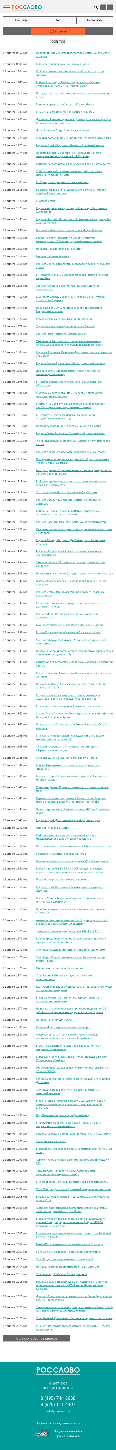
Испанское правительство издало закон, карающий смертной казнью (74, 663)
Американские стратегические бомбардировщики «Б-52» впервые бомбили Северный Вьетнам (72, 921)
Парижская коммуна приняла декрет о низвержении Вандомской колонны (69, 309)
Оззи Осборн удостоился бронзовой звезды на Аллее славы (73, 1189)
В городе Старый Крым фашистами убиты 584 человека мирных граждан (71, 777)
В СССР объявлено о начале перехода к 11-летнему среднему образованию (68, 1047)
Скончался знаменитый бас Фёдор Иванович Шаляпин (70, 625)
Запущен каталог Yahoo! (51, 1141)
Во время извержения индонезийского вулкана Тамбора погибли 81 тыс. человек (71, 191)
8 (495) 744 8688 (58, 1398)
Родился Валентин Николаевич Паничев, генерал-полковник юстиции (73, 674)
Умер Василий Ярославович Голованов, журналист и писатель (74, 1318)
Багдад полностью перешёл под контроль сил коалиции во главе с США (72, 1198)
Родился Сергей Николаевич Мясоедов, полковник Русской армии (73, 265)
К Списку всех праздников (37, 1338)
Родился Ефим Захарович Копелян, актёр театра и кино (70, 433)
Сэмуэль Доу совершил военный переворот (63, 1027)
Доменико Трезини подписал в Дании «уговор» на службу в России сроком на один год (73, 121)
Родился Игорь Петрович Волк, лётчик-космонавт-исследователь (67, 615)
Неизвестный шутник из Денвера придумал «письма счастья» (74, 573)
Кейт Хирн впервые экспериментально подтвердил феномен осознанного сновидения (74, 988)
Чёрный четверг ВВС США (52, 827)
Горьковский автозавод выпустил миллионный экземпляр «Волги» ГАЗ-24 (72, 1069)
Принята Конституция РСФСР (54, 1019)
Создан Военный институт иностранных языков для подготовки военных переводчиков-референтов (68, 696)
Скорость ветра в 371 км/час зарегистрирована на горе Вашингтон (70, 564)
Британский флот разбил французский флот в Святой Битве (73, 164)
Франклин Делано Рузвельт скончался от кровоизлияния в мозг (72, 788)
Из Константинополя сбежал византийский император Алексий (70, 73)
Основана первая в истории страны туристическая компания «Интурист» (74, 531)
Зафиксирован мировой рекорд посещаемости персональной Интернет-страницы (65, 1172)
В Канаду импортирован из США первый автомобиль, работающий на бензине (69, 394)
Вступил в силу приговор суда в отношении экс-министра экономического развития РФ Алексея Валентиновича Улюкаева (72, 1285)
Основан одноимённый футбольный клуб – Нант (66, 757)
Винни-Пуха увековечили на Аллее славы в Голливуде (69, 1244)
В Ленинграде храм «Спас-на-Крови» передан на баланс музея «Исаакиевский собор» (71, 940)
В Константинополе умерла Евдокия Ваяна (62, 64)
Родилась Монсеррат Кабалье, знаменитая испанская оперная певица (69, 553)
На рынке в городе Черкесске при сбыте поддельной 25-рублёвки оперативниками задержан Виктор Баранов (71, 1010)
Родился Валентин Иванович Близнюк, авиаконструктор (71, 522)
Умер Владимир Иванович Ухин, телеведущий (64, 1259)
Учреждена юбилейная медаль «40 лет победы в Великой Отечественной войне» (72, 1058)
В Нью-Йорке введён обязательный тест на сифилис (68, 632)
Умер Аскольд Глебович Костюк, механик (61, 1274)
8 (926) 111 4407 (58, 1404)
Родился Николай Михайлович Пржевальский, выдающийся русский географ (73, 220)
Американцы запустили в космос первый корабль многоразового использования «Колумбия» (67, 1036)
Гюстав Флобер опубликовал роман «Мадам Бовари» (69, 230)
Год (58, 20)
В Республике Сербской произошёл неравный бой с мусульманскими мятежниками (68, 1124)
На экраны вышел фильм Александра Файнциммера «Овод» (73, 846)
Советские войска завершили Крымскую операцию (68, 706)
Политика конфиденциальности (58, 1423)
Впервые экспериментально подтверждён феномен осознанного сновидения (68, 999)
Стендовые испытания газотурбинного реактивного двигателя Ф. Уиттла (68, 604)
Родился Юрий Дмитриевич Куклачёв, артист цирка (68, 820)
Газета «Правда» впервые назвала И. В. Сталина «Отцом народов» (71, 582)
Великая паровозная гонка (52, 256)
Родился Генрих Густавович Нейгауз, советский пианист (70, 363)
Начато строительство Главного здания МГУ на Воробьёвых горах (73, 810)
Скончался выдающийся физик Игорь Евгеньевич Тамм (70, 949)
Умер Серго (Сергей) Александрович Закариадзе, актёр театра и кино (70, 958)
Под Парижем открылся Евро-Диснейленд (62, 1115)
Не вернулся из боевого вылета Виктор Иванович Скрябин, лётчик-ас (73, 726)
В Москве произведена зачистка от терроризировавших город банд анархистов (71, 483)
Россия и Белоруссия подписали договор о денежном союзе (73, 1134)
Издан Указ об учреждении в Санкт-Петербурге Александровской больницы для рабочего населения (69, 239)
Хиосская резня (45, 201)
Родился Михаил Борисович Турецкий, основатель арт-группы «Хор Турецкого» (70, 899)
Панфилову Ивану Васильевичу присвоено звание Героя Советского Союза (71, 685)
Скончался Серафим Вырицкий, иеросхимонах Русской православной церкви (70, 298)
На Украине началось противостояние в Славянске (67, 1267)
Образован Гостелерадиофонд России (59, 968)
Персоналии (94, 20)
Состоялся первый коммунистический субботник (66, 492)
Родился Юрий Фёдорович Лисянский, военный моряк (70, 145)
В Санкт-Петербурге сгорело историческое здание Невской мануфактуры (73, 1327)
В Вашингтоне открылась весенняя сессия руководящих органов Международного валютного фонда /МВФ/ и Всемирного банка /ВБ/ (70, 1222)
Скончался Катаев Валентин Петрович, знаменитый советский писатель (68, 1091)
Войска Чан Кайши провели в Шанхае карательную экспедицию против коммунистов (68, 512)
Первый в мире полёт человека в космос (61, 879)
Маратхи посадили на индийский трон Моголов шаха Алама (73, 138)
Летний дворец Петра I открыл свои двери (62, 130)
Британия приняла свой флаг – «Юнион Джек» (65, 104)
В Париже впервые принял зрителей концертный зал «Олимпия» (69, 383)
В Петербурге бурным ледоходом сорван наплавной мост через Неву (72, 276)
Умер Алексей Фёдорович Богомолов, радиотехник (68, 1251)
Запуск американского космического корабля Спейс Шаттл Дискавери (73, 1080)
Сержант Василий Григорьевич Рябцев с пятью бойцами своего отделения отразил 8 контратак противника (71, 799)
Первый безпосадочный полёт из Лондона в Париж (68, 426)
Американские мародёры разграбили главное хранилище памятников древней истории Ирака (72, 1209)
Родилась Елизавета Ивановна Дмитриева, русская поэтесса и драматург (74, 353)
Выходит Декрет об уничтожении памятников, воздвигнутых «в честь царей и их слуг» (74, 472)
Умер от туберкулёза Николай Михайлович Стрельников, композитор (71, 641)
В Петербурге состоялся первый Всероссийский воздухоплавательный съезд (65, 416)
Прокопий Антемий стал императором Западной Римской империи (72, 54)
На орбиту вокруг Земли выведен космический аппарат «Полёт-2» (71, 910)
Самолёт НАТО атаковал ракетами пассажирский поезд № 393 (72, 1161)
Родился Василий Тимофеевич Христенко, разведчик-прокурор (69, 501)
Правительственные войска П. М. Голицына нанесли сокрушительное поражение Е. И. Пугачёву (68, 154)
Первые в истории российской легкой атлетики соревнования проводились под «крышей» (74, 652)
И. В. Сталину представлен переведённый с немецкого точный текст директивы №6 (70, 737)
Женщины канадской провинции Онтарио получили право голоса (73, 442)
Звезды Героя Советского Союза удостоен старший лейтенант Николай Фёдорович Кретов (74, 715)
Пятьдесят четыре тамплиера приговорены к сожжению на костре (73, 95)
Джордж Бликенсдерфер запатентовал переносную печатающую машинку (68, 372)
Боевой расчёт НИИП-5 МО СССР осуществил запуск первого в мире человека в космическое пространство (70, 870)
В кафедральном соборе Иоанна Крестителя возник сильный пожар (74, 1150)
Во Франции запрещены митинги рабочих (62, 182)
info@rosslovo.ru (58, 1411)
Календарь (21, 20)
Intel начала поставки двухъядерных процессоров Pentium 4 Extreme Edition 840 (73, 1235)
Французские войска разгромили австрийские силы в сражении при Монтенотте (69, 173)
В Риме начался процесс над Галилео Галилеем (65, 112)
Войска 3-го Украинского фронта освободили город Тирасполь (68, 766)
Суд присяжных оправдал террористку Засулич (65, 326)
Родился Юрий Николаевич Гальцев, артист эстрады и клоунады (69, 888)
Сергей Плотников (67, 1436)
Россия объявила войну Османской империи (64, 319)
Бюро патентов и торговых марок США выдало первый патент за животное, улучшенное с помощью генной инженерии (70, 1104)
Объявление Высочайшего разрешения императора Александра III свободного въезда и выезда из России (69, 342)
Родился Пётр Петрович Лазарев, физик (61, 334)
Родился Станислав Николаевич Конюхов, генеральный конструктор (70, 593)
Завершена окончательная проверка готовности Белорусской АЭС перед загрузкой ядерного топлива (74, 1309)
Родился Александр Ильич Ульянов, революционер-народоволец (68, 287)
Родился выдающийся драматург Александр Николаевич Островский (71, 210)
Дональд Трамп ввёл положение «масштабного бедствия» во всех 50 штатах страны (74, 1298)
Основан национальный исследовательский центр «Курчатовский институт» (67, 748)
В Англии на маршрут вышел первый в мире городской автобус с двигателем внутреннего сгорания (70, 405)
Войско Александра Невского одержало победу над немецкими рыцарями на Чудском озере (68, 84)
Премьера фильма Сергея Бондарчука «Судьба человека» (72, 861)
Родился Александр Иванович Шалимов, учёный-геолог (71, 452)
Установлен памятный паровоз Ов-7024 (61, 853)
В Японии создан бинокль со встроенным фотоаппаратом (72, 1182)
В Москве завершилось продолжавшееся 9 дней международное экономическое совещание (66, 836)
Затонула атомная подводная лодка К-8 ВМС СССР (68, 931)
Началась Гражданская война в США (59, 248)
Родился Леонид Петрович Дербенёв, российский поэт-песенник (70, 542)
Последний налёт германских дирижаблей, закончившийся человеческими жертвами (72, 461)
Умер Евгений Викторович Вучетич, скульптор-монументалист (65, 977)
